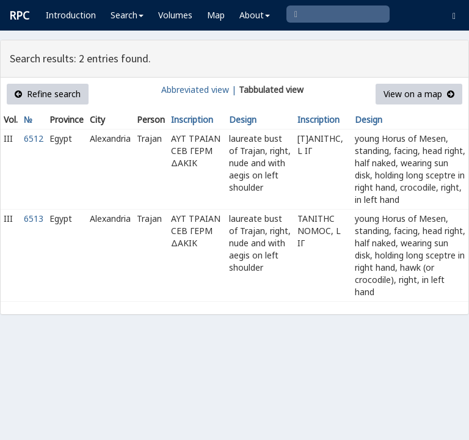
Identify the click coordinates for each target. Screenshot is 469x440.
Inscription (192, 119)
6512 (33, 138)
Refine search (48, 94)
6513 (33, 218)
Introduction (71, 15)
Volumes (175, 15)
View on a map (419, 94)
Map (216, 15)
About (254, 15)
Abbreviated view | (198, 89)
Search (127, 15)
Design (242, 119)
